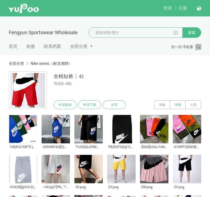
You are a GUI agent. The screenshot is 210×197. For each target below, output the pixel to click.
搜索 (192, 32)
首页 (13, 46)
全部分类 (79, 46)
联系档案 (52, 46)
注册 (182, 8)
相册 (30, 46)
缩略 (162, 105)
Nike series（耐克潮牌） (51, 63)
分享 (114, 105)
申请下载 (89, 105)
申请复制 (65, 105)
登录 (167, 8)
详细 (177, 105)
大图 (193, 105)
